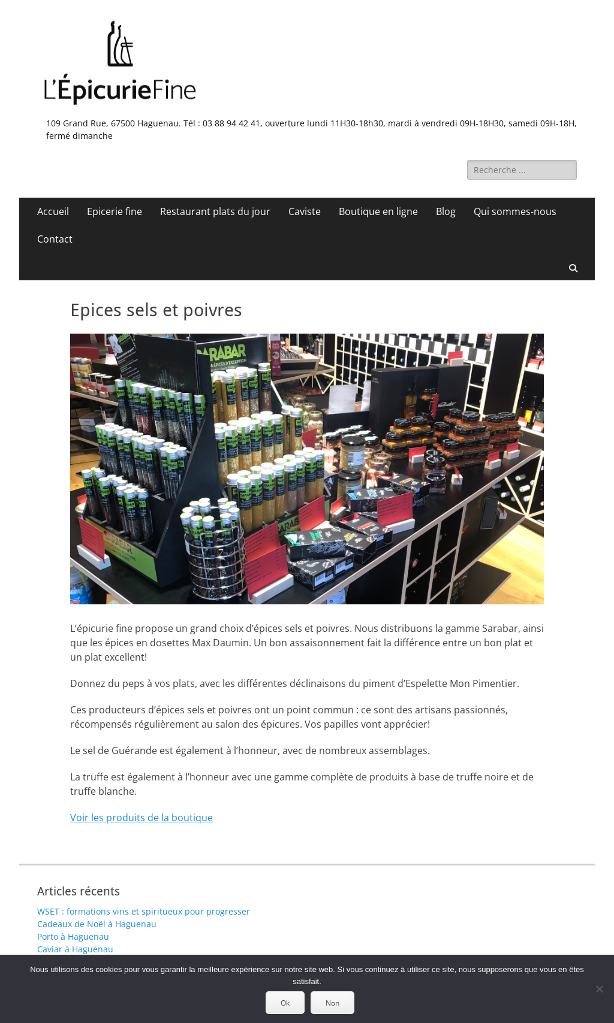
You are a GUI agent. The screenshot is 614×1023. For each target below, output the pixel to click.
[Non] (599, 989)
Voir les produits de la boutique (141, 817)
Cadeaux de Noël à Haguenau (96, 924)
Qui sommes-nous (515, 211)
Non (332, 1003)
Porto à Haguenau (73, 936)
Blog (446, 211)
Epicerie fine (114, 211)
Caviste (304, 211)
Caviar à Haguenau (75, 949)
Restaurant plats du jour (215, 211)
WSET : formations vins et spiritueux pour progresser (143, 911)
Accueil (53, 211)
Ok (285, 1003)
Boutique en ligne (378, 211)
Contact (55, 239)
